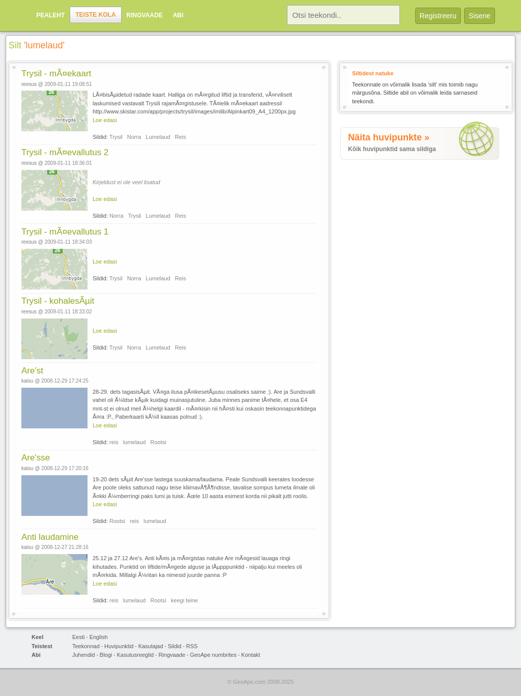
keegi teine (184, 600)
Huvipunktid (118, 646)
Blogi (106, 655)
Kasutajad (150, 646)
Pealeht (50, 15)
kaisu (27, 381)
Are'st (32, 370)
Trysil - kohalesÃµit (57, 301)
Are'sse (35, 457)
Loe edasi (105, 120)
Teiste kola (95, 14)
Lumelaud (158, 137)
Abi (178, 15)
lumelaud (134, 442)
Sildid (175, 646)
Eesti (78, 637)
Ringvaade (145, 15)
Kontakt (250, 655)
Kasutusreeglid (135, 655)
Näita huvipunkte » (388, 137)
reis (114, 442)
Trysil (116, 137)
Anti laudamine (49, 537)
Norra (134, 137)
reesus (29, 84)
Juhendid (83, 655)
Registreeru (438, 16)
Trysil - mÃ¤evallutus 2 (64, 152)
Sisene (479, 16)
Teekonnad (86, 646)
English (99, 637)
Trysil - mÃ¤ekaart (56, 73)
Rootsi (158, 442)
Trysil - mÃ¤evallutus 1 (64, 232)
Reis (180, 137)
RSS (192, 646)
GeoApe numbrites (213, 655)
